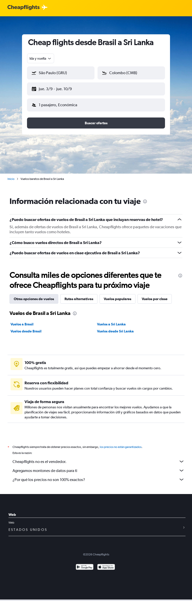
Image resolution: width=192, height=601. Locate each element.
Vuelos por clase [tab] (155, 295)
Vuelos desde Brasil (26, 327)
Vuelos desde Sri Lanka (115, 327)
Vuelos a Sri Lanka (111, 320)
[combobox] (40, 58)
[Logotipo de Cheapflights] (24, 7)
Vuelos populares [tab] (117, 295)
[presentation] (145, 197)
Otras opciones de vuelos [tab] (34, 295)
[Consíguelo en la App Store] (106, 569)
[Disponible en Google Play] (84, 569)
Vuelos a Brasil (22, 320)
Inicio (11, 175)
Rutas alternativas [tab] (78, 295)
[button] (59, 88)
